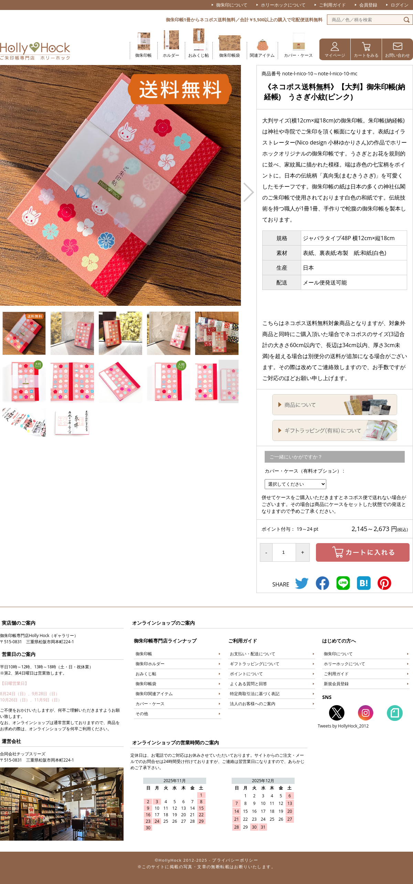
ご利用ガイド (332, 5)
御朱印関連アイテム (154, 694)
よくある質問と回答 (248, 684)
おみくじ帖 (198, 55)
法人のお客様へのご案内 (252, 704)
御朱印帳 (143, 55)
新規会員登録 (336, 684)
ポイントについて (246, 674)
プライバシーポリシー (235, 860)
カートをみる (366, 55)
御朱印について (231, 5)
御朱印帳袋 (229, 55)
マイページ (335, 55)
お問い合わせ (397, 55)
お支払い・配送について (252, 654)
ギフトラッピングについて (254, 664)
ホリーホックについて (283, 5)
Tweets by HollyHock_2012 (343, 726)
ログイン (400, 5)
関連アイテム (262, 55)
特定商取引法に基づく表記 (254, 694)
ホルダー (171, 55)
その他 (142, 713)
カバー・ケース (298, 55)
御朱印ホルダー (150, 664)
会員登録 (368, 5)
